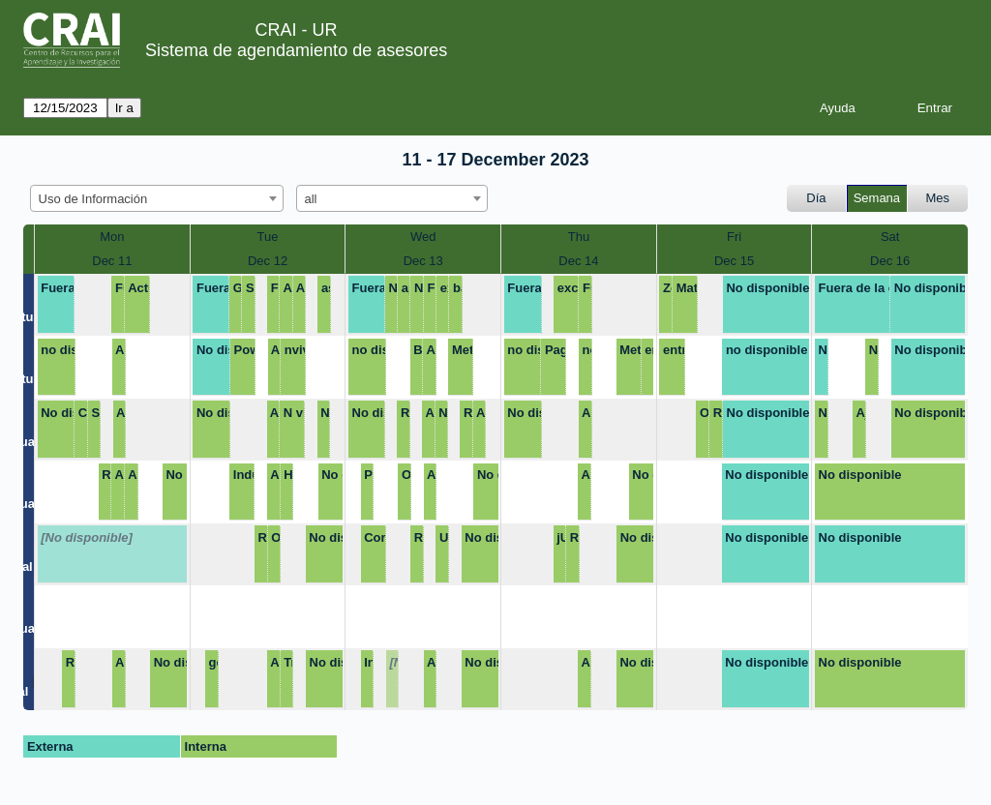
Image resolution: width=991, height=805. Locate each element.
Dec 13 (423, 260)
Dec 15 (734, 260)
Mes (938, 198)
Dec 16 (890, 260)
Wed (423, 236)
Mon (112, 236)
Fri (734, 236)
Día (816, 198)
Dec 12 (267, 260)
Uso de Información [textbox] (93, 199)
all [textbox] (311, 199)
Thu (578, 236)
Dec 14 (578, 260)
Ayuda (838, 108)
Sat (890, 236)
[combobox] (157, 198)
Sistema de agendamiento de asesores (296, 50)
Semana (877, 198)
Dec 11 (112, 260)
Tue (268, 236)
